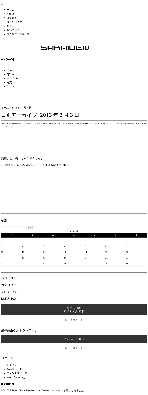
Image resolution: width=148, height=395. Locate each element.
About (10, 13)
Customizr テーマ (52, 390)
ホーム (10, 9)
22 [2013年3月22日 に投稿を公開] (106, 257)
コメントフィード (17, 373)
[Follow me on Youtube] (9, 59)
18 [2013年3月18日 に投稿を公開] (23, 257)
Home (10, 70)
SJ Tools (11, 17)
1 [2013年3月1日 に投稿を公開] (105, 240)
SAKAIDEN (18, 390)
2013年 (15, 107)
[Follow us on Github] (11, 59)
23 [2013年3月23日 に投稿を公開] (127, 257)
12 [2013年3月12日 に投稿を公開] (44, 252)
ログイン (12, 365)
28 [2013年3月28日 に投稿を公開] (85, 263)
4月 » (12, 277)
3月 (24, 107)
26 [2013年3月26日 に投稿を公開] (44, 263)
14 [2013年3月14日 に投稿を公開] (85, 252)
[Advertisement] (74, 191)
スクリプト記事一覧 (18, 34)
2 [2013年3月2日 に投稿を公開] (126, 240)
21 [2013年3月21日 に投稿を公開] (85, 257)
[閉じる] (2, 4)
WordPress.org (16, 377)
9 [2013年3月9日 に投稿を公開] (126, 246)
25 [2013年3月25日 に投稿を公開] (23, 263)
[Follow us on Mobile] (13, 59)
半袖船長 (64, 165)
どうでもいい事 (10, 165)
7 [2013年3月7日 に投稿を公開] (85, 246)
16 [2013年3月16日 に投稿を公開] (127, 252)
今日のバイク (14, 22)
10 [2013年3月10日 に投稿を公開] (2, 252)
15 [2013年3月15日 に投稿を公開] (106, 252)
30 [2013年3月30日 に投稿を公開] (127, 263)
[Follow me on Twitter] (4, 59)
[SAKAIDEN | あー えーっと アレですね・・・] (64, 55)
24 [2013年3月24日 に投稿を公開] (2, 263)
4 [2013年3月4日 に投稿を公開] (22, 246)
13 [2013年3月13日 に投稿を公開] (65, 252)
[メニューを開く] (2, 64)
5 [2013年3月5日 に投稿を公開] (43, 246)
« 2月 (4, 277)
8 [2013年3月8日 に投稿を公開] (105, 246)
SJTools (11, 74)
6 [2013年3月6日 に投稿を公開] (64, 246)
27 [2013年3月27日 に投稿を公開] (65, 263)
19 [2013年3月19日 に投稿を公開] (44, 257)
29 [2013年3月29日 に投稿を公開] (106, 263)
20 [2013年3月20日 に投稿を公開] (65, 257)
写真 (9, 26)
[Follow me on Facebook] (7, 59)
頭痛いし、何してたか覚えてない (22, 158)
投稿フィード (14, 369)
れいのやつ (13, 30)
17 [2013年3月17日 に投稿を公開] (2, 257)
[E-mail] (2, 59)
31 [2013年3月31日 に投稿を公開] (2, 269)
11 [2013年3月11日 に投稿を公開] (23, 252)
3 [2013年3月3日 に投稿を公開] (1, 246)
